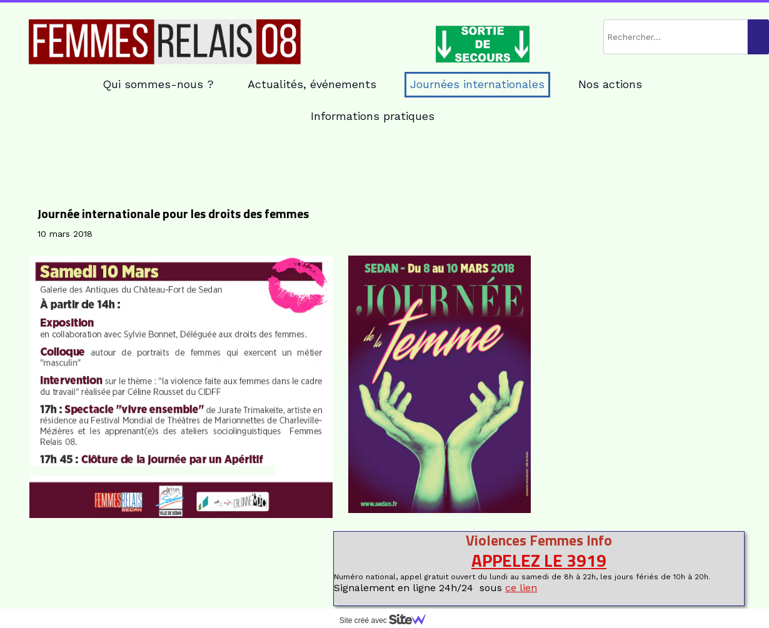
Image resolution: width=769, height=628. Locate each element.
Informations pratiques (373, 115)
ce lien (521, 588)
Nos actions (610, 84)
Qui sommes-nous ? (158, 84)
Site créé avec (387, 620)
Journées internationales (477, 84)
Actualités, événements (312, 84)
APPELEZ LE (518, 560)
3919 (586, 560)
